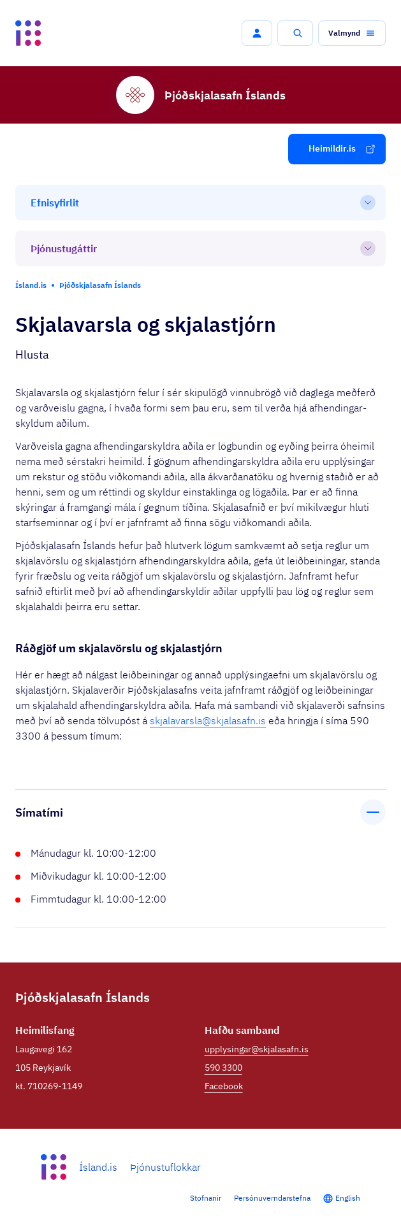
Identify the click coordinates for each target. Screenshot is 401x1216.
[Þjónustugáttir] (200, 248)
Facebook (224, 1086)
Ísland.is (98, 1167)
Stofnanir (205, 1198)
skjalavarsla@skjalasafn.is (208, 720)
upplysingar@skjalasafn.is (257, 1049)
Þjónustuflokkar (165, 1167)
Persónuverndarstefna (272, 1198)
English (347, 1198)
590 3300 (223, 1067)
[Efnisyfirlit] (200, 202)
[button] (257, 33)
